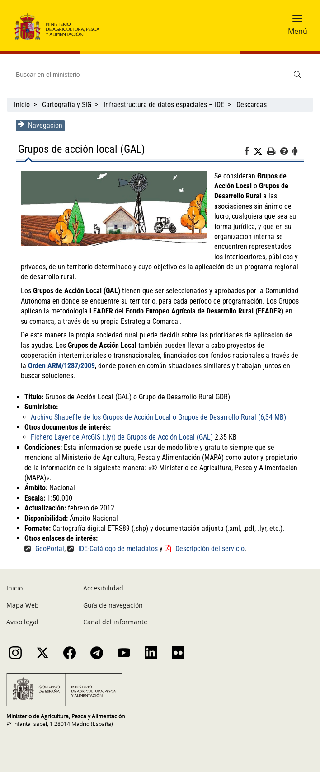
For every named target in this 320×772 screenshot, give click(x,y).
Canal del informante (115, 622)
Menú (297, 31)
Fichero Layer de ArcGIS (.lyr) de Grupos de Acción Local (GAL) (119, 437)
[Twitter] (262, 151)
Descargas (251, 104)
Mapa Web (22, 605)
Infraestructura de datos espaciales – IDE (164, 104)
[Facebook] (251, 152)
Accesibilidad (103, 588)
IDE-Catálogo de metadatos (115, 548)
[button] (297, 21)
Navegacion (38, 125)
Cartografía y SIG (66, 104)
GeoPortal (47, 548)
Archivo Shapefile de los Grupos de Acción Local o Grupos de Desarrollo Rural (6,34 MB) (156, 417)
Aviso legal (22, 622)
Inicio (22, 104)
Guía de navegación (113, 605)
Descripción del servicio (207, 548)
